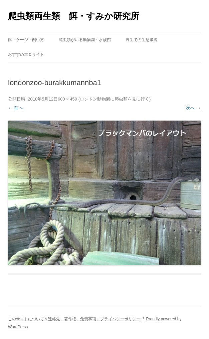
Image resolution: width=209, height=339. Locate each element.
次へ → (193, 108)
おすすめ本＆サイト (26, 54)
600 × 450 (67, 99)
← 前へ (15, 108)
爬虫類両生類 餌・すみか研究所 (73, 16)
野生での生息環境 (142, 39)
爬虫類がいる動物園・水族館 (85, 39)
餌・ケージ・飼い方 (26, 39)
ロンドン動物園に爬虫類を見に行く (114, 99)
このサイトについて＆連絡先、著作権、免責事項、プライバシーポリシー (74, 319)
